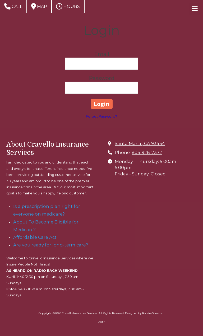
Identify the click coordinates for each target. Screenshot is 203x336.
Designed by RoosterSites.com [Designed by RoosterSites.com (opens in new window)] (144, 313)
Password (101, 78)
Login (101, 321)
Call (13, 6)
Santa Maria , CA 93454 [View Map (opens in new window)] (140, 143)
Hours (68, 6)
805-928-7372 (147, 152)
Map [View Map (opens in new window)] (39, 6)
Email (101, 54)
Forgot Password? (101, 116)
